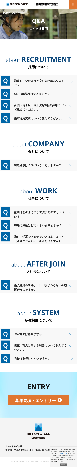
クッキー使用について (62, 453)
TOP (5, 12)
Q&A (14, 12)
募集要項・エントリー (38, 401)
